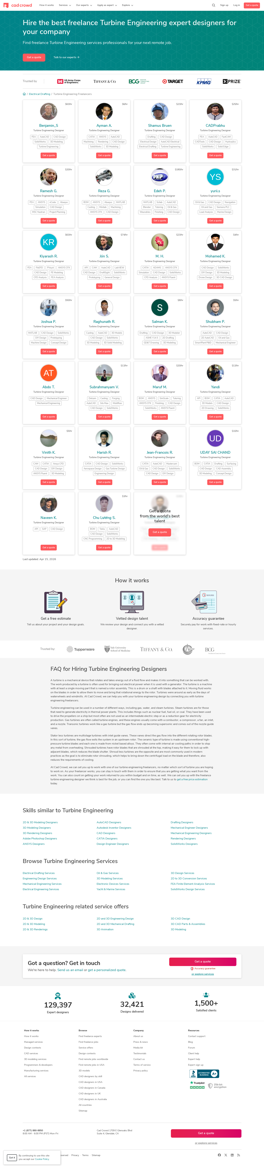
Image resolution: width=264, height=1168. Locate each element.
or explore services (203, 974)
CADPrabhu (215, 126)
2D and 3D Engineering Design (115, 918)
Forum (191, 1048)
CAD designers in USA (90, 1082)
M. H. (160, 256)
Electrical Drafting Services (39, 873)
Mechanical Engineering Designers (191, 833)
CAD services (31, 1053)
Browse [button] (83, 1030)
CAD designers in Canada (92, 1088)
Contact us (139, 1059)
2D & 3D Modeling (34, 924)
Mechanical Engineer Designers (189, 828)
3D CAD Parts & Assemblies (188, 924)
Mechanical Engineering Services (42, 884)
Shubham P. (215, 322)
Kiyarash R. (49, 256)
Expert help (194, 1059)
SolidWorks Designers (184, 844)
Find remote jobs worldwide (93, 1059)
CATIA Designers (107, 838)
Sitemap (83, 1111)
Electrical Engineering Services (41, 889)
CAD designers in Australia (93, 1099)
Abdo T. (48, 387)
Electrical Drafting (39, 94)
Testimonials (139, 1053)
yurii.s (215, 191)
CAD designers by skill (90, 1076)
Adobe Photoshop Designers (40, 838)
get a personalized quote (107, 970)
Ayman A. (104, 126)
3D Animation (105, 929)
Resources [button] (193, 1030)
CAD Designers (106, 833)
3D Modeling (178, 929)
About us (138, 1036)
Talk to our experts (66, 57)
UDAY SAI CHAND (215, 453)
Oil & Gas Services (108, 873)
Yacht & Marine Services (111, 889)
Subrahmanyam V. (104, 387)
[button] (65, 5)
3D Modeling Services (110, 878)
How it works (31, 1036)
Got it (12, 1158)
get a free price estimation (192, 779)
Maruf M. (160, 387)
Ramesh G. (48, 191)
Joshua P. (48, 322)
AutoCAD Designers (109, 822)
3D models (84, 1071)
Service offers (86, 1048)
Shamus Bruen (160, 126)
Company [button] (138, 1030)
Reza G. (104, 191)
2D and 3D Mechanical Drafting (115, 924)
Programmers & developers (38, 1065)
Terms (85, 1155)
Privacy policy (140, 1071)
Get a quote (252, 5)
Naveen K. (49, 518)
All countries (85, 1105)
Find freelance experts (90, 1036)
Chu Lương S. (104, 518)
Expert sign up (195, 1065)
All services (30, 1076)
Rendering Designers (183, 838)
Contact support (196, 1036)
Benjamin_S (48, 126)
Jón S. (104, 256)
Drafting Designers (182, 822)
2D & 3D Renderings (35, 929)
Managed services (33, 1042)
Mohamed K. (215, 256)
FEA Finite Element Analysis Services (193, 884)
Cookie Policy (42, 1159)
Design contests (32, 1048)
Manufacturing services (36, 1071)
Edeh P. (160, 191)
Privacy (75, 1155)
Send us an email (70, 970)
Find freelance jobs (88, 1042)
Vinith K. (48, 453)
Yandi (215, 387)
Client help (193, 1053)
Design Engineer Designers (113, 844)
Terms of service (142, 1065)
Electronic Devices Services (113, 884)
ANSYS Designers (34, 844)
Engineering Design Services (40, 878)
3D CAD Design (180, 918)
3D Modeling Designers (37, 828)
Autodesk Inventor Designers (114, 828)
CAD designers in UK (90, 1093)
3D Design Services (182, 873)
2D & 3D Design (32, 918)
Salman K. (160, 322)
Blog (190, 1042)
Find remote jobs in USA (91, 1065)
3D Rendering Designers (37, 833)
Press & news (140, 1042)
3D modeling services (35, 1059)
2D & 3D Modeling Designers (40, 822)
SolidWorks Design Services (188, 889)
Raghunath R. (104, 322)
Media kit (138, 1048)
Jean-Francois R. (160, 453)
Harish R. (104, 453)
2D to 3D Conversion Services (189, 878)
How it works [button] (31, 1030)
